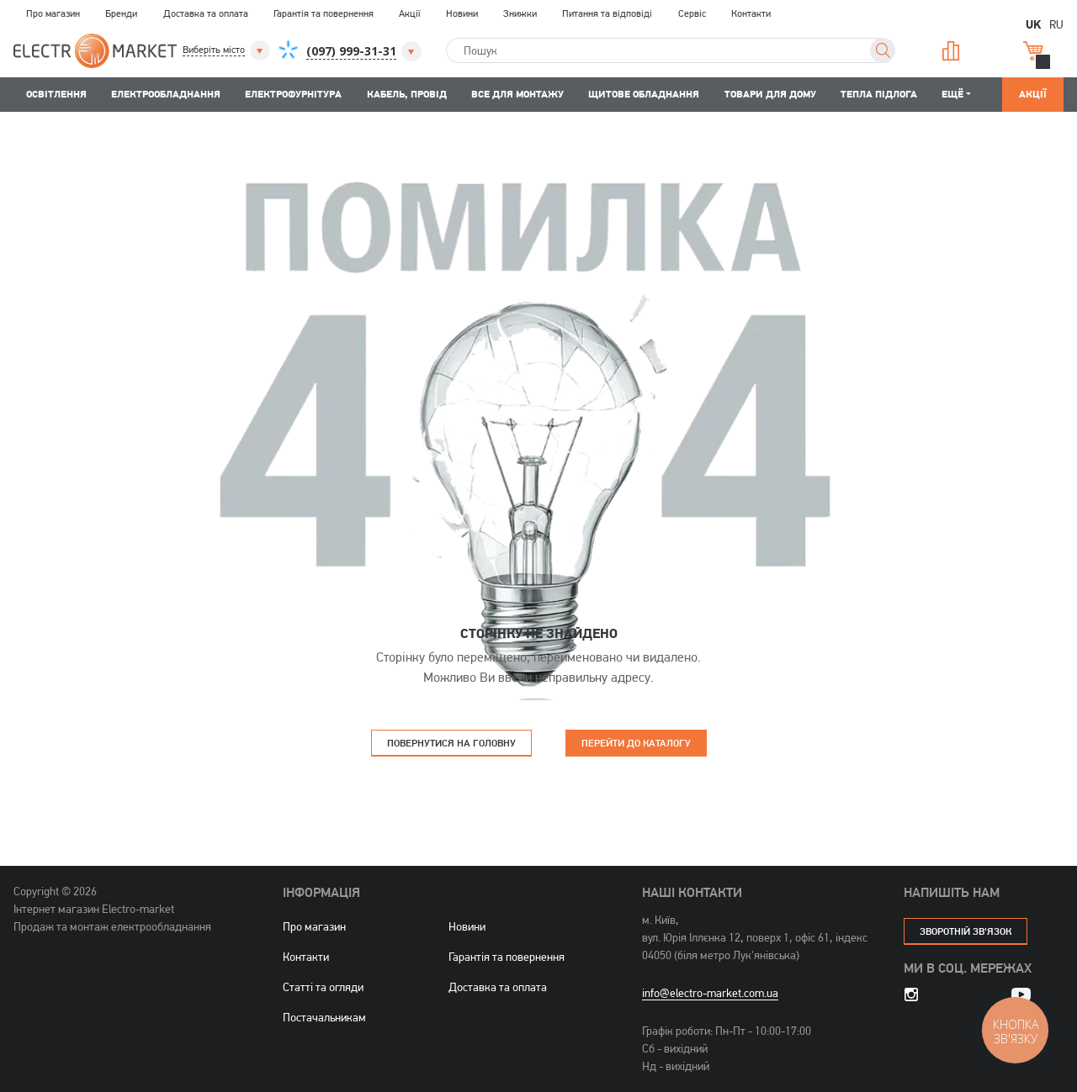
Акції (409, 13)
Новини (462, 13)
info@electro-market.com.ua (710, 993)
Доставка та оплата (205, 13)
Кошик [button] (1033, 51)
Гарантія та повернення (323, 13)
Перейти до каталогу (636, 742)
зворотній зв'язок (965, 931)
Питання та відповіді (607, 13)
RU (1056, 24)
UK (1033, 23)
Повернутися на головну (451, 742)
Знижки (520, 13)
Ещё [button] (952, 93)
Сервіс (692, 13)
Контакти (751, 13)
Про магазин (53, 13)
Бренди (121, 13)
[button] (227, 50)
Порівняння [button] (950, 51)
